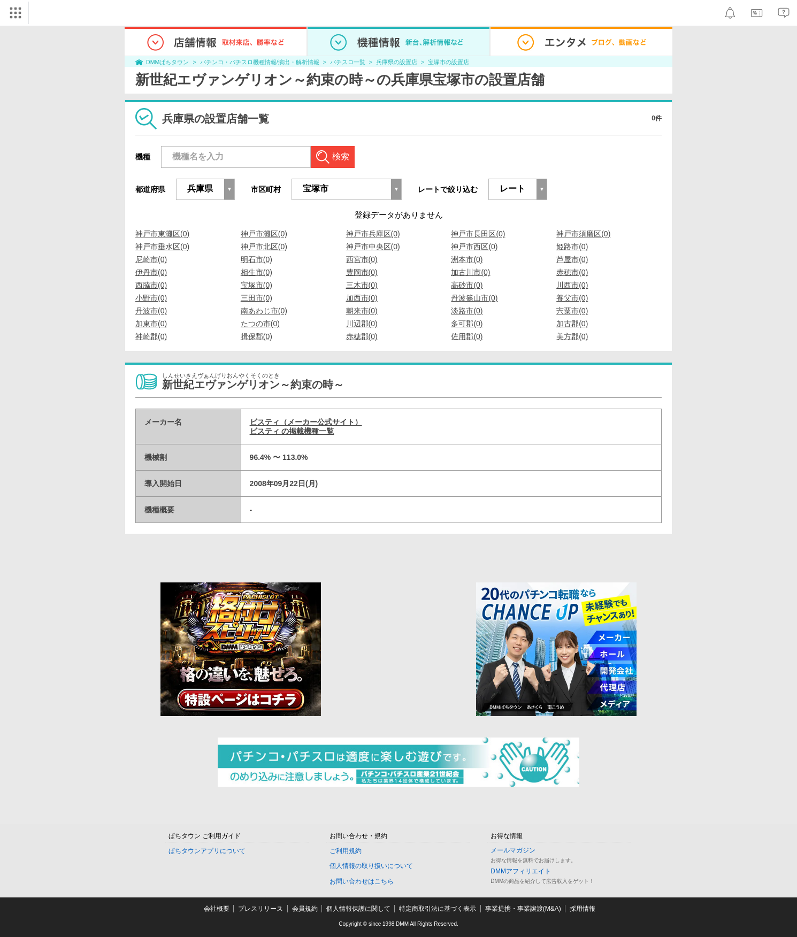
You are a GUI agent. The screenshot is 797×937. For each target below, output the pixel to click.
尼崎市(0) (151, 259)
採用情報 (582, 908)
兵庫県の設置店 (396, 62)
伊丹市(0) (151, 272)
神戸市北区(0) (264, 246)
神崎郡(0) (151, 336)
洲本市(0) (466, 259)
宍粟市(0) (572, 310)
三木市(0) (362, 285)
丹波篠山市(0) (474, 298)
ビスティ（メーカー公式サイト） (306, 422)
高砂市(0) (466, 285)
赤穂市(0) (572, 272)
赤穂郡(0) (362, 336)
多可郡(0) (466, 323)
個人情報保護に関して (358, 908)
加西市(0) (362, 298)
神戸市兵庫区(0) (373, 233)
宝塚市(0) (256, 285)
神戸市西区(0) (474, 246)
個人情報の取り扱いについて (371, 866)
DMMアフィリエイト (521, 871)
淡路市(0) (466, 310)
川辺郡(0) (362, 323)
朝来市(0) (362, 310)
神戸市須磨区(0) (583, 233)
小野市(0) (151, 298)
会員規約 (305, 908)
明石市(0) (256, 259)
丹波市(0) (151, 310)
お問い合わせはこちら (361, 881)
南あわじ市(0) (264, 310)
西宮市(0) (362, 259)
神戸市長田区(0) (478, 233)
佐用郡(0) (466, 336)
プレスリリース (260, 908)
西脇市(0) (151, 285)
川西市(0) (572, 285)
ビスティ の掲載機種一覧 (292, 431)
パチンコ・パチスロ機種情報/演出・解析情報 (259, 62)
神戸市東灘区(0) (162, 233)
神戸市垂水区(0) (162, 246)
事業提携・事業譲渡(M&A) (523, 908)
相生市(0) (256, 272)
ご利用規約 (345, 851)
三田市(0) (256, 298)
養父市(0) (572, 298)
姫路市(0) (572, 246)
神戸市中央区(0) (373, 246)
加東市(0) (151, 323)
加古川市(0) (470, 272)
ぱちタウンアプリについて (207, 851)
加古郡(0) (572, 323)
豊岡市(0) (362, 272)
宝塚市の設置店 (448, 62)
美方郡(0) (572, 336)
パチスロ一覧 (347, 62)
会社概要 (216, 908)
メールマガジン (513, 850)
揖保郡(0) (256, 336)
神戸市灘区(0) (264, 233)
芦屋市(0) (572, 259)
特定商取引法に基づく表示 (437, 908)
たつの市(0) (260, 323)
